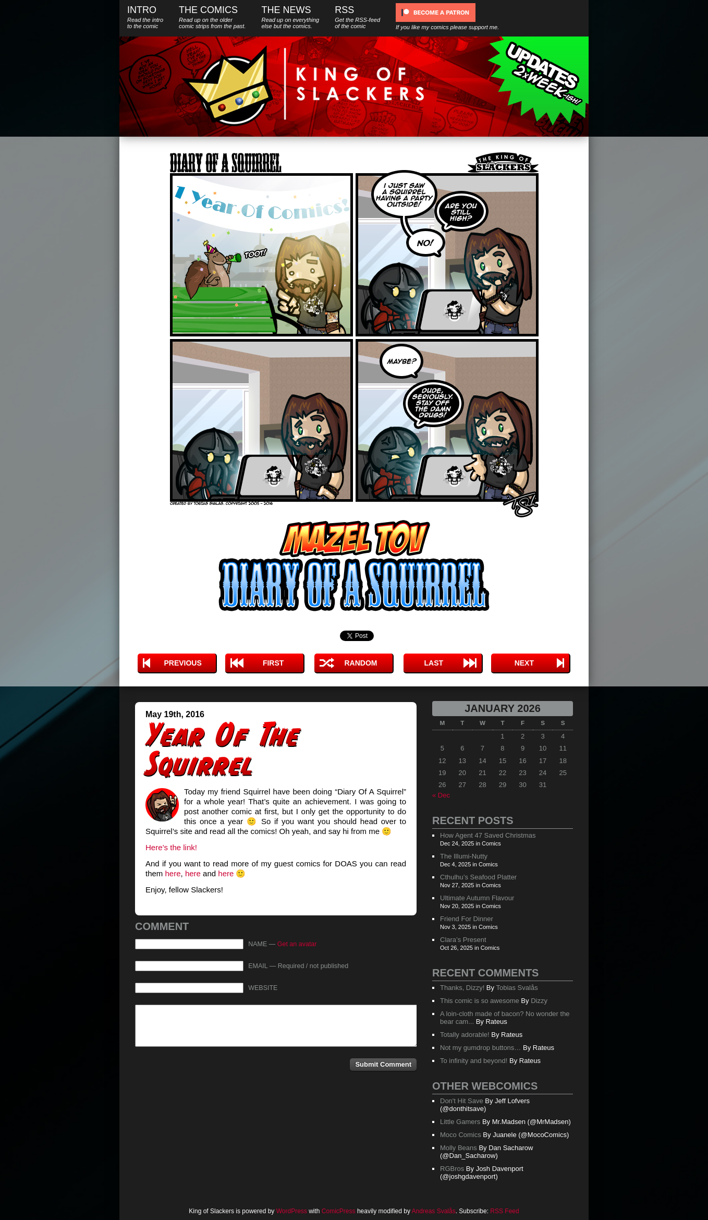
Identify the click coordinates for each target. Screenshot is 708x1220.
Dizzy (539, 1001)
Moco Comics (460, 1135)
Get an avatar (297, 944)
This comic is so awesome (479, 1001)
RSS (357, 17)
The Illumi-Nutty (463, 856)
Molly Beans (458, 1148)
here (173, 873)
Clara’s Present (463, 940)
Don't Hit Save (461, 1101)
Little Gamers (460, 1122)
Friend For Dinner (466, 919)
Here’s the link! (171, 847)
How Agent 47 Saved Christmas (488, 835)
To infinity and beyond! (473, 1061)
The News (290, 17)
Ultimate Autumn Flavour (477, 898)
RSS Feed (504, 1211)
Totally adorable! (465, 1034)
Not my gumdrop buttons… (480, 1048)
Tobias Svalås (517, 988)
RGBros (452, 1169)
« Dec (441, 795)
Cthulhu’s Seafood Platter (478, 877)
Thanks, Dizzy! (462, 988)
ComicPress (339, 1211)
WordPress (291, 1211)
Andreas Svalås (434, 1211)
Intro (145, 17)
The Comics (212, 17)
